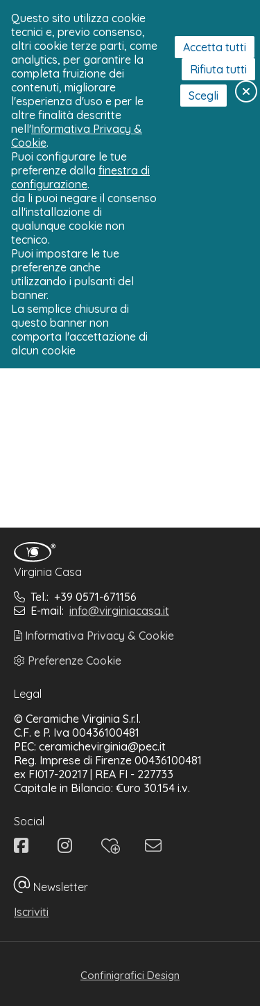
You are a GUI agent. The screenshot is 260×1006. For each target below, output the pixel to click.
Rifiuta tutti (218, 69)
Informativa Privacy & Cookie (94, 636)
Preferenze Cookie (67, 660)
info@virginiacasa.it (119, 611)
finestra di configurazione (80, 177)
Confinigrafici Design (130, 975)
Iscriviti (31, 912)
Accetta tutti (214, 47)
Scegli (203, 95)
